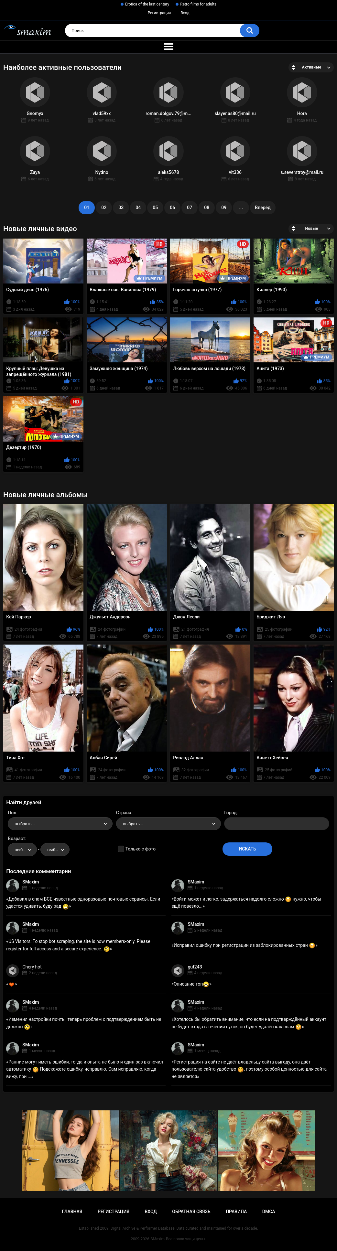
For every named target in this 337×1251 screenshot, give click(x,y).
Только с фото (140, 848)
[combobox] (60, 823)
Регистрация (159, 13)
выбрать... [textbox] (25, 823)
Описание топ (191, 984)
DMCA (268, 1211)
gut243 (195, 966)
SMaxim (30, 881)
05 (155, 207)
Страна (123, 812)
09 (223, 207)
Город (230, 812)
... (241, 207)
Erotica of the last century (147, 4)
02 (103, 207)
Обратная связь (191, 1211)
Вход (184, 13)
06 (172, 207)
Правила (236, 1211)
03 (121, 207)
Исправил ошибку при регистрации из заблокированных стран (244, 945)
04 (138, 207)
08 (206, 207)
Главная (72, 1211)
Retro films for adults (198, 4)
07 (189, 207)
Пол (12, 812)
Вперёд (262, 207)
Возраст (16, 838)
